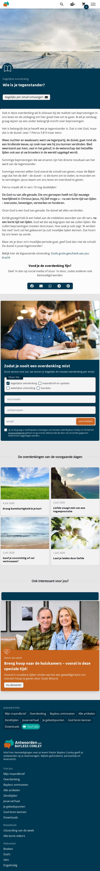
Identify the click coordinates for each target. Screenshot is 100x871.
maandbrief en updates (56, 383)
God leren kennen (79, 720)
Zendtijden (12, 720)
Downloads (12, 726)
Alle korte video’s (14, 836)
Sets (6, 860)
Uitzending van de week (18, 830)
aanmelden (85, 421)
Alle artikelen (86, 713)
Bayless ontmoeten (62, 713)
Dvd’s (6, 854)
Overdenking (38, 713)
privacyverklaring (16, 432)
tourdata (46, 388)
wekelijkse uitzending (23, 388)
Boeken (8, 849)
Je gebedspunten (53, 720)
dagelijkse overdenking (24, 383)
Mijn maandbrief (15, 713)
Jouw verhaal (30, 720)
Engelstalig (10, 865)
